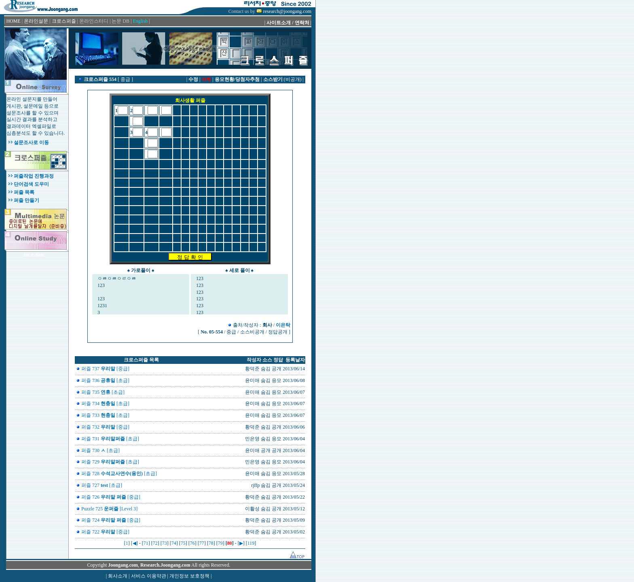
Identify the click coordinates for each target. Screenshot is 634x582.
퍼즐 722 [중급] (105, 532)
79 (220, 543)
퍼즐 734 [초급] (105, 403)
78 (211, 543)
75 (183, 543)
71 (146, 543)
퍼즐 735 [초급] (103, 392)
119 (251, 543)
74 (173, 543)
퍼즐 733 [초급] (105, 415)
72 (155, 543)
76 (192, 543)
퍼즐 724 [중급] (110, 520)
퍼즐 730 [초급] (100, 450)
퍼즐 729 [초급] (110, 462)
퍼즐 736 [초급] (105, 380)
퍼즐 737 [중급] (105, 369)
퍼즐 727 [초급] (101, 485)
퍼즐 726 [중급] (110, 497)
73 (164, 543)
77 (201, 543)
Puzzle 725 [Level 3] (109, 509)
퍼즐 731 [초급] (110, 439)
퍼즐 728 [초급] (119, 473)
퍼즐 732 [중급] (105, 427)
